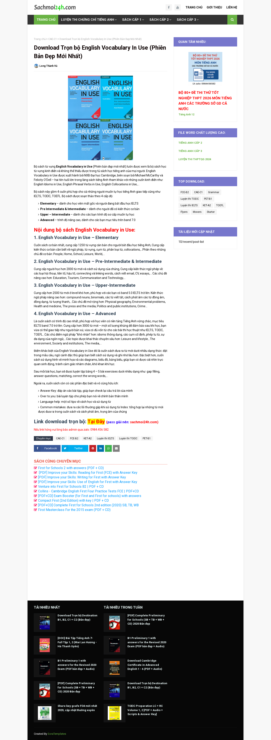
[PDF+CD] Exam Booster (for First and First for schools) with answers (89, 496)
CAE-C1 (52, 39)
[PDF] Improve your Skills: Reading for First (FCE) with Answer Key (87, 473)
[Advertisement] (100, 554)
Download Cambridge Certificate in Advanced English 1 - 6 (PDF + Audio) (144, 664)
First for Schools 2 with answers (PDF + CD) (71, 468)
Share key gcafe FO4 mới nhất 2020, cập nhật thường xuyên (77, 708)
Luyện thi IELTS (105, 438)
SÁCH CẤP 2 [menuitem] (159, 20)
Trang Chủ (193, 7)
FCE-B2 (74, 438)
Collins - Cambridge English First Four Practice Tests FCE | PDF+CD (88, 491)
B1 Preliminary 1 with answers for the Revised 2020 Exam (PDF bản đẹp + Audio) (77, 664)
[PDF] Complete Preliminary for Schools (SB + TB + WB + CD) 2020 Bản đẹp (76, 687)
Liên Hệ (231, 7)
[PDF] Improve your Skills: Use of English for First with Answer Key (87, 482)
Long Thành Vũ (48, 65)
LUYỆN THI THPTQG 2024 (194, 159)
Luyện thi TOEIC (128, 438)
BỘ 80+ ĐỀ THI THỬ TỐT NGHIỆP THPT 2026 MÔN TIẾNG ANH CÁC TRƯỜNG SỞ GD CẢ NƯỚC (205, 100)
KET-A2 (88, 438)
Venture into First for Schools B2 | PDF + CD (71, 487)
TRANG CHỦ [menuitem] (46, 20)
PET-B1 (147, 438)
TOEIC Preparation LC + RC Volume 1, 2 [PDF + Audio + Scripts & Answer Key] (145, 710)
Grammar (213, 192)
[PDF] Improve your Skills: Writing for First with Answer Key (82, 477)
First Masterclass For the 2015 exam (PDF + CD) (74, 510)
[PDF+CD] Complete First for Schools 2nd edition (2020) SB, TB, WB (88, 505)
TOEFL (220, 205)
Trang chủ (40, 39)
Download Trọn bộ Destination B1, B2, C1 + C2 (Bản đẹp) (77, 617)
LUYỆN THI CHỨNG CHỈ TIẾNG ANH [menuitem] (87, 20)
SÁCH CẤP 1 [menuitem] (131, 20)
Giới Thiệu (214, 7)
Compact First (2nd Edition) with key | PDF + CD (73, 500)
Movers (197, 211)
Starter (211, 211)
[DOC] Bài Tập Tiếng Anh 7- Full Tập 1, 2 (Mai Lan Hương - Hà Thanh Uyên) (77, 642)
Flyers (184, 211)
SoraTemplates (57, 733)
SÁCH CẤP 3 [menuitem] (186, 20)
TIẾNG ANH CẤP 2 (190, 142)
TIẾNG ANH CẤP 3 (190, 151)
